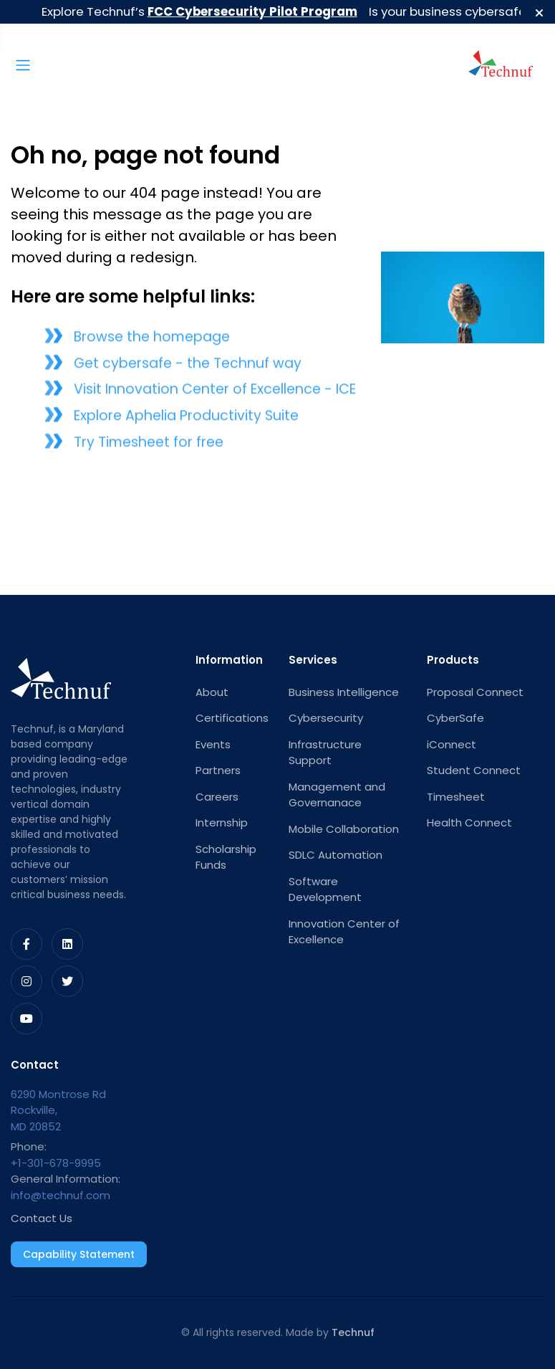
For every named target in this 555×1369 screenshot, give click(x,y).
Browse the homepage (152, 340)
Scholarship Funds (226, 857)
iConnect (451, 744)
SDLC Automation (335, 854)
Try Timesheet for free (148, 445)
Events (213, 744)
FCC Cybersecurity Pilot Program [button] (254, 11)
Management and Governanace (337, 795)
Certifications (231, 717)
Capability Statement (79, 1254)
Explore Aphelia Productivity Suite (186, 419)
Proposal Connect (475, 692)
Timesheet (456, 796)
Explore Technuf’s (201, 11)
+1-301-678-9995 (56, 1162)
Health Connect (469, 822)
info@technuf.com (60, 1195)
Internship (222, 822)
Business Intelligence (344, 692)
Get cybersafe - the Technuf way (187, 366)
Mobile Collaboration (344, 828)
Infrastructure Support (325, 752)
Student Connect (474, 770)
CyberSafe (455, 717)
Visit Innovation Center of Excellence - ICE (215, 393)
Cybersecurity (326, 717)
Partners (218, 770)
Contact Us (41, 1218)
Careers (217, 796)
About (212, 692)
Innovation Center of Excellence (344, 932)
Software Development (325, 889)
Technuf (353, 1332)
